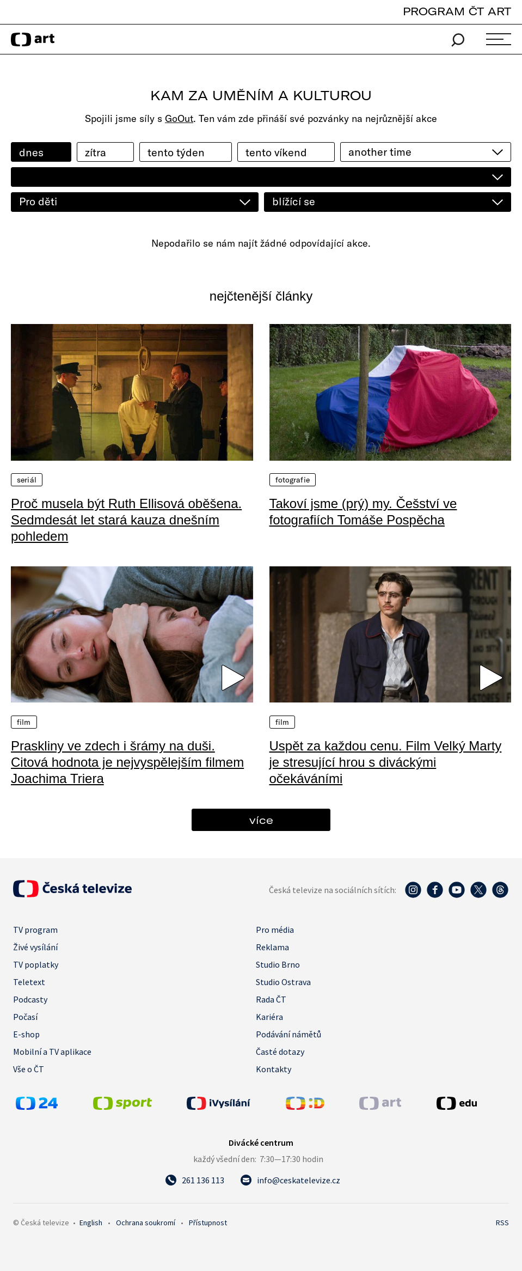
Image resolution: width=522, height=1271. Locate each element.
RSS (502, 1222)
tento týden (176, 152)
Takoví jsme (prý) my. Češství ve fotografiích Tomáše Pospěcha (363, 511)
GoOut (179, 118)
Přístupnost (208, 1222)
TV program (35, 929)
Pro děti (38, 201)
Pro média (275, 929)
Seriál (26, 480)
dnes (31, 152)
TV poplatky (35, 964)
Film (24, 722)
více (261, 820)
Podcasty (30, 999)
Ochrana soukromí (145, 1222)
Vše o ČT (28, 1069)
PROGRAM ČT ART (457, 11)
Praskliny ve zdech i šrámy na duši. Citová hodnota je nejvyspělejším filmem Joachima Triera (127, 762)
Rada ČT (271, 999)
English (90, 1222)
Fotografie (292, 480)
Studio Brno (278, 964)
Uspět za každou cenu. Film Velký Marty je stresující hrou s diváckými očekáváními (385, 762)
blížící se (293, 201)
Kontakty (273, 1069)
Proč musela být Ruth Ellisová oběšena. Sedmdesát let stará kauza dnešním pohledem (126, 519)
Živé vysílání (35, 947)
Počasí (25, 1016)
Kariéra (269, 1016)
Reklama (272, 947)
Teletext (29, 981)
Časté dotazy (280, 1051)
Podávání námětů (288, 1034)
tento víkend (276, 152)
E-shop (26, 1034)
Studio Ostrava (283, 981)
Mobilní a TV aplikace (52, 1051)
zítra (95, 152)
